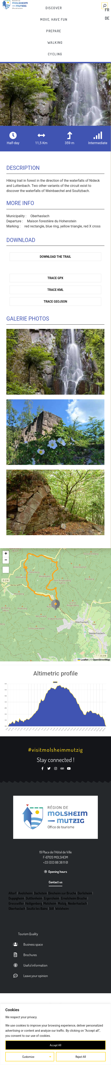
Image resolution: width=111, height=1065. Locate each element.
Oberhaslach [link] (17, 908)
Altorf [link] (12, 893)
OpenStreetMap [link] (101, 659)
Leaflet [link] (83, 659)
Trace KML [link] (55, 290)
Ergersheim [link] (52, 898)
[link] (54, 8)
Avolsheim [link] (25, 893)
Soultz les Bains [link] (37, 908)
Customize (28, 1056)
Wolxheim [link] (62, 908)
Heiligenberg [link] (33, 903)
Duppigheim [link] (16, 898)
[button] (55, 604)
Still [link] (51, 908)
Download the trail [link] (55, 256)
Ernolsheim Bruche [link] (74, 898)
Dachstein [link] (40, 893)
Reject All (80, 1056)
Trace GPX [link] (55, 278)
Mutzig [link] (62, 903)
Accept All (55, 1045)
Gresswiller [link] (16, 903)
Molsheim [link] (50, 903)
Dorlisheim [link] (85, 893)
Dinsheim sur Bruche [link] (62, 893)
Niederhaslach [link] (77, 903)
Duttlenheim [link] (34, 898)
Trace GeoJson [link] (55, 301)
